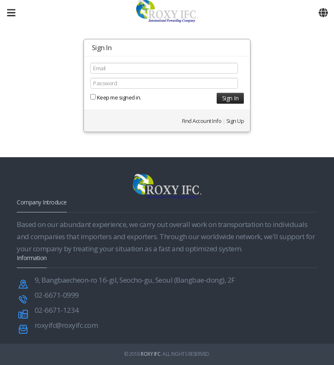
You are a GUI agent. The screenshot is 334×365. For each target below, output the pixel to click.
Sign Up (235, 121)
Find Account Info (202, 121)
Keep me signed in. (115, 97)
